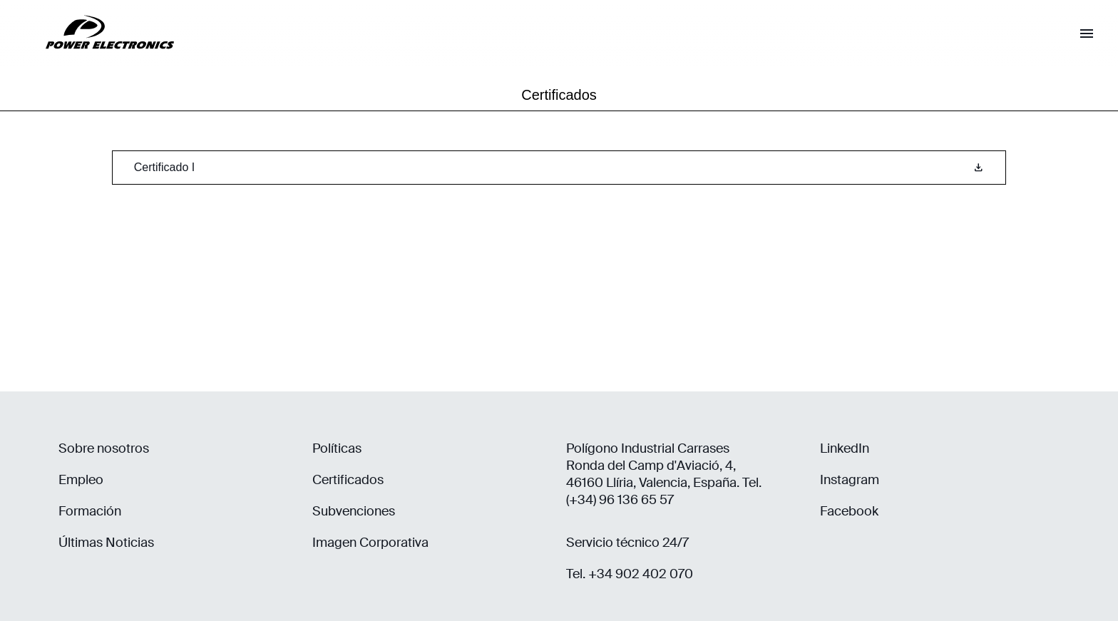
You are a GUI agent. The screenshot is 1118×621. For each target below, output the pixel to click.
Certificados (348, 479)
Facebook (849, 511)
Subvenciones (353, 511)
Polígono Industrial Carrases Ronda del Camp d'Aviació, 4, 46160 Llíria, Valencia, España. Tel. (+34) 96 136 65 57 (663, 474)
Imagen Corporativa (370, 542)
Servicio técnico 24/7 (627, 542)
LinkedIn (844, 448)
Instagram (849, 479)
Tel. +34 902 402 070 (629, 573)
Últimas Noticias (106, 542)
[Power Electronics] (98, 60)
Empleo (80, 479)
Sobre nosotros (103, 448)
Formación (89, 511)
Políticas (336, 448)
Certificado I (559, 167)
